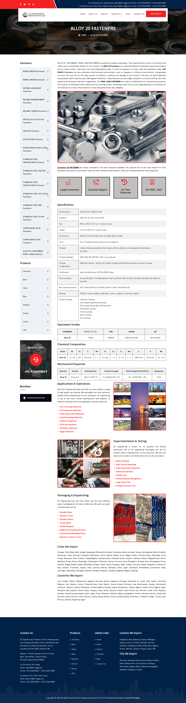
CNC (24, 330)
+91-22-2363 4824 (159, 6)
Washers (26, 305)
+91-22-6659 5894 (159, 3)
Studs (25, 288)
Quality (104, 14)
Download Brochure (34, 398)
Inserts (25, 322)
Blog (128, 14)
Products (116, 14)
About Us (93, 14)
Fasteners (27, 271)
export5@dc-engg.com (122, 6)
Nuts (25, 296)
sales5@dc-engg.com (122, 3)
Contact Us (139, 14)
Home (82, 14)
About (99, 644)
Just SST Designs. (133, 698)
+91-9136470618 (143, 6)
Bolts (25, 280)
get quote (156, 14)
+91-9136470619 (143, 3)
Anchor (26, 313)
